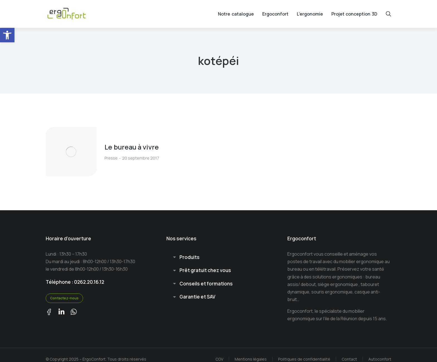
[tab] (218, 249)
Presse (102, 154)
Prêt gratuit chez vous (205, 262)
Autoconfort (379, 350)
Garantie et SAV (197, 289)
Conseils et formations (206, 275)
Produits (189, 249)
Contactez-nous (64, 290)
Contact (349, 350)
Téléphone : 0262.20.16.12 (75, 273)
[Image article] (67, 148)
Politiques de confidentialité (304, 350)
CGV (219, 350)
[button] (7, 35)
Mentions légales (251, 350)
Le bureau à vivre (123, 143)
